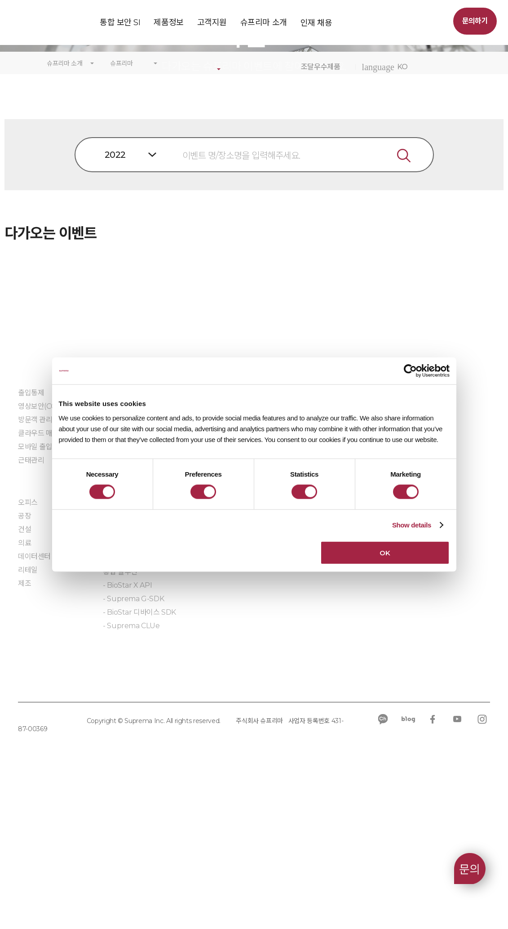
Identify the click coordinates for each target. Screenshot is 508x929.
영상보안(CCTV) (42, 557)
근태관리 (31, 611)
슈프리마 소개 (65, 214)
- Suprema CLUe (131, 776)
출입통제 (31, 543)
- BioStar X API (127, 736)
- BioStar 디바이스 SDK (139, 763)
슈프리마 (121, 214)
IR (375, 609)
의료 (24, 693)
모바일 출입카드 (42, 597)
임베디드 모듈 (123, 803)
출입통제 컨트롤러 (130, 626)
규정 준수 (148, 832)
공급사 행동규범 (204, 832)
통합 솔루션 (120, 722)
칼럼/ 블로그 (390, 582)
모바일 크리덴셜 (127, 666)
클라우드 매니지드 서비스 (55, 584)
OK (385, 552)
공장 (24, 666)
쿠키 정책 (102, 832)
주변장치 (116, 680)
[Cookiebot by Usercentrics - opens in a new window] (410, 371)
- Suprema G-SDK (133, 749)
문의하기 (475, 21)
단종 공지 (202, 582)
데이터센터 (34, 707)
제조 (24, 734)
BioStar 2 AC (124, 584)
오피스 (28, 653)
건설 (24, 680)
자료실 (283, 601)
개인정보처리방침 (44, 832)
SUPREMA (47, 26)
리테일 (28, 720)
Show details (411, 525)
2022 (115, 305)
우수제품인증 (293, 575)
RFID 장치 (119, 653)
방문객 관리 (35, 570)
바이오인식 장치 (126, 639)
